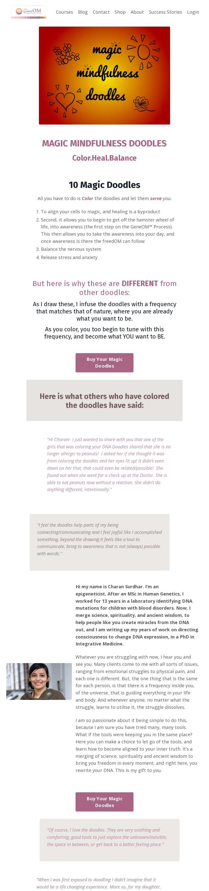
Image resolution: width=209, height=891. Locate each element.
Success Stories (165, 12)
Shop (120, 12)
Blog (83, 12)
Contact (101, 12)
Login (193, 12)
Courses (64, 12)
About (137, 12)
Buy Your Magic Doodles (104, 362)
